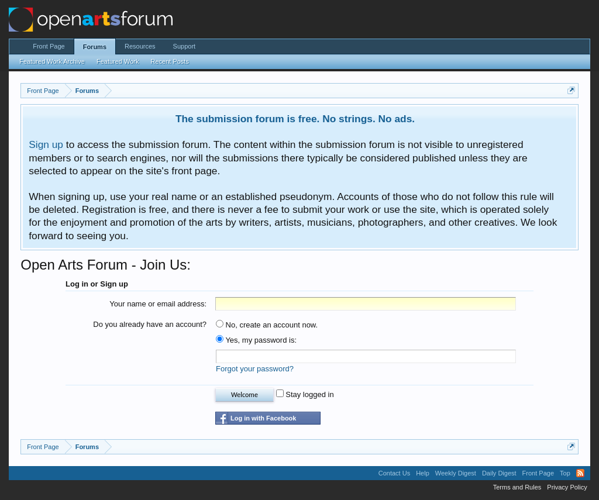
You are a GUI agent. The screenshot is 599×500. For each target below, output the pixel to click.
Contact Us (394, 473)
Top (565, 473)
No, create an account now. (267, 324)
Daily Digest (499, 473)
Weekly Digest (455, 473)
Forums (94, 46)
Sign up (46, 144)
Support (184, 46)
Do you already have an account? (149, 324)
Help (422, 473)
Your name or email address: (157, 303)
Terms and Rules (517, 487)
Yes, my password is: (256, 340)
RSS (580, 473)
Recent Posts (169, 61)
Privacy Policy (567, 487)
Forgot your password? (255, 368)
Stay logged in (305, 394)
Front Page (48, 46)
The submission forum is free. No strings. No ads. (295, 119)
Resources (140, 46)
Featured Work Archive (52, 61)
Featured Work (118, 61)
